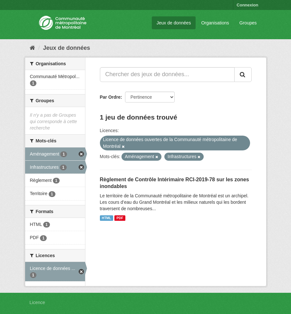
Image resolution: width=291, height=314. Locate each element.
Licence (37, 302)
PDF (119, 218)
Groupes (248, 22)
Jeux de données (174, 22)
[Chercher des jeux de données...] (167, 74)
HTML (106, 218)
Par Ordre (110, 97)
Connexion (247, 5)
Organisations (215, 22)
